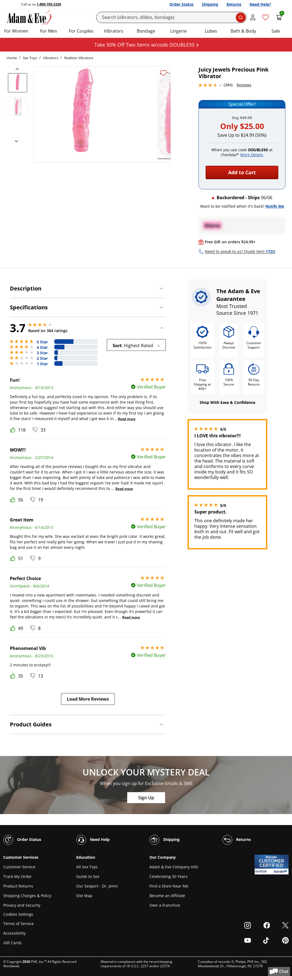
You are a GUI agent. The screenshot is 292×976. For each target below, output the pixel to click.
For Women (16, 31)
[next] (15, 141)
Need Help (93, 840)
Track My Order (17, 876)
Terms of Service (18, 923)
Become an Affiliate (167, 895)
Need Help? (260, 4)
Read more (126, 418)
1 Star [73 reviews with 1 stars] (42, 364)
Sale (275, 31)
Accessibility (14, 933)
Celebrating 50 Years (168, 876)
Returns (233, 4)
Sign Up (146, 798)
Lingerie (178, 31)
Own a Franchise (164, 905)
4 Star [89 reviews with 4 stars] (42, 347)
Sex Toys (30, 57)
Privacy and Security (21, 905)
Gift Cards (12, 942)
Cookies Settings (18, 914)
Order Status (181, 4)
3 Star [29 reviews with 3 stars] (42, 353)
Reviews (244, 84)
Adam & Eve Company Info (173, 866)
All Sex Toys (87, 866)
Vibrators (113, 31)
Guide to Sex (87, 876)
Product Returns (18, 886)
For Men (48, 31)
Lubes (211, 31)
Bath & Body (243, 31)
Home (12, 57)
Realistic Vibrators (78, 57)
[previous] (19, 69)
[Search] (171, 17)
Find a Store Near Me (168, 886)
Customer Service (19, 866)
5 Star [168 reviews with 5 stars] (42, 342)
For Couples (81, 31)
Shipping (210, 4)
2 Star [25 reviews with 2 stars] (42, 358)
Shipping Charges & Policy (27, 895)
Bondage (146, 31)
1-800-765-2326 (49, 4)
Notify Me (274, 206)
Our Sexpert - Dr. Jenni (97, 886)
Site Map (84, 895)
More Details (251, 154)
